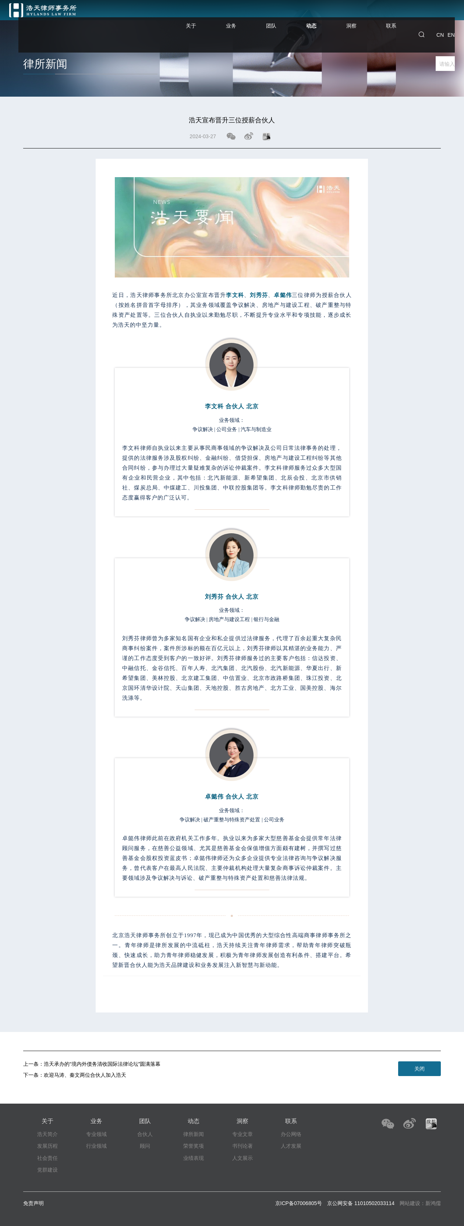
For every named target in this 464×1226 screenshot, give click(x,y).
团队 (302, 17)
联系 (395, 17)
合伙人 (145, 1134)
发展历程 (47, 1146)
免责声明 (33, 1203)
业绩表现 (193, 1158)
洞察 (365, 17)
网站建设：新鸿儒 (420, 1203)
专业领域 (96, 1134)
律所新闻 (193, 1134)
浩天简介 (47, 1134)
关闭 (419, 1069)
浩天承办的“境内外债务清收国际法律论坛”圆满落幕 (102, 1064)
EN (450, 18)
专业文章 (242, 1134)
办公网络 (291, 1134)
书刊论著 (242, 1146)
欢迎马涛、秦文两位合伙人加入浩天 (85, 1075)
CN (440, 18)
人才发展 (291, 1146)
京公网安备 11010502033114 (360, 1203)
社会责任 (47, 1158)
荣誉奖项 (193, 1146)
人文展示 (242, 1158)
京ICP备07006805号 (298, 1203)
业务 (271, 17)
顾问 (145, 1146)
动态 (333, 24)
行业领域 (96, 1146)
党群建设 (47, 1170)
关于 (241, 17)
